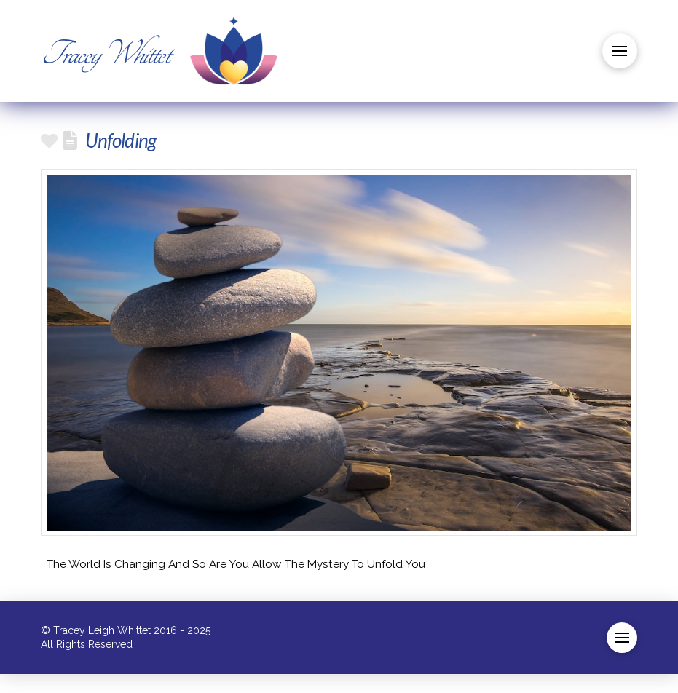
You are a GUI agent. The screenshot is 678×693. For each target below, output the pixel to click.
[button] (619, 50)
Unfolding (120, 140)
